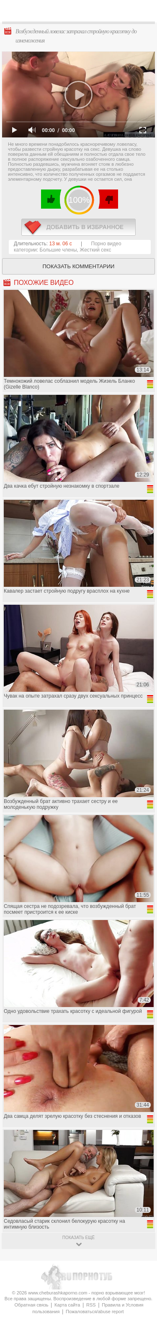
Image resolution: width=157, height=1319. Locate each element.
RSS (91, 1304)
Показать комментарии (79, 266)
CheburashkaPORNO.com (80, 13)
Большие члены (58, 250)
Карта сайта (67, 1304)
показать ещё (78, 1237)
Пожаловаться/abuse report (95, 1311)
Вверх (141, 1234)
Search (144, 11)
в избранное (78, 227)
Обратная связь (31, 1304)
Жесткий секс (95, 250)
